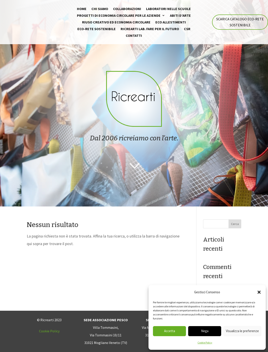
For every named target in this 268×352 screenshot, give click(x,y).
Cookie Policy (205, 342)
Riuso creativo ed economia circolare (116, 22)
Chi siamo (99, 9)
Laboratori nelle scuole (168, 9)
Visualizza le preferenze (242, 331)
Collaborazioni (127, 9)
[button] (259, 292)
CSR (187, 29)
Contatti (134, 36)
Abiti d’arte (180, 16)
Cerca (235, 224)
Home (82, 9)
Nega (204, 331)
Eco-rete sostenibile (96, 29)
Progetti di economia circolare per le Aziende (119, 16)
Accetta (169, 331)
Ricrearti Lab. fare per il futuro (150, 29)
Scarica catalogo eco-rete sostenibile (240, 22)
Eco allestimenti (170, 22)
